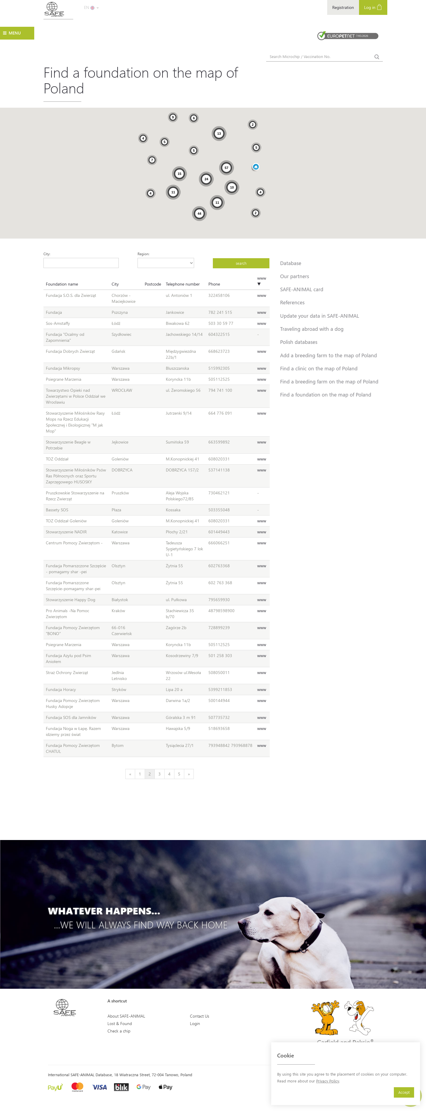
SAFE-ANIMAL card (301, 289)
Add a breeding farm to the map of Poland (328, 355)
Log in (373, 7)
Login (195, 1023)
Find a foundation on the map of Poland (325, 394)
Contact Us (199, 1016)
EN (91, 7)
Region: (143, 253)
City (115, 284)
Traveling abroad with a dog (312, 328)
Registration (343, 7)
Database (290, 263)
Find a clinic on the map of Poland (319, 368)
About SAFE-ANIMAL (126, 1016)
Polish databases (298, 342)
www (261, 295)
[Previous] (130, 774)
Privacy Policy (327, 1080)
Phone (214, 284)
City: (46, 253)
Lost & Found (119, 1023)
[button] (255, 167)
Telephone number (183, 284)
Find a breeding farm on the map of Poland (329, 381)
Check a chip (118, 1031)
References (292, 302)
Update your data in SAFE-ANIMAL (319, 315)
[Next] (189, 774)
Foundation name (62, 284)
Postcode (153, 284)
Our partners (294, 276)
